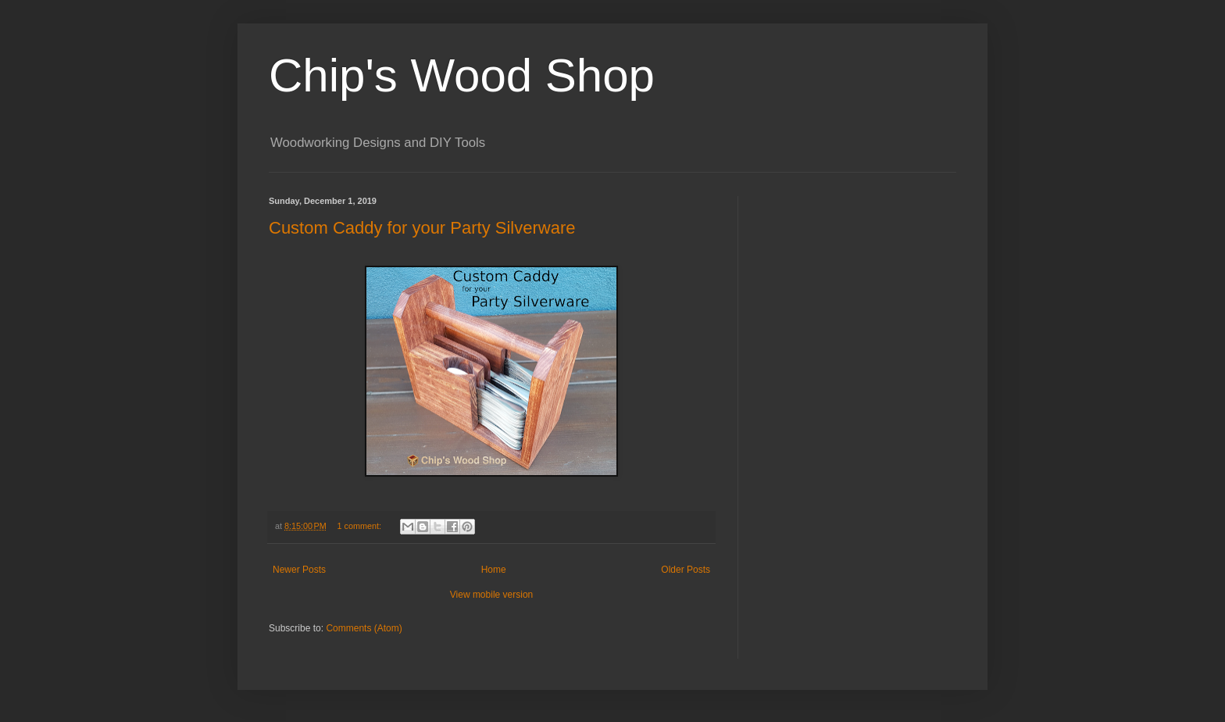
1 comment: (361, 526)
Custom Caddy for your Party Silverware (422, 228)
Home (493, 569)
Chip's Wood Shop (462, 75)
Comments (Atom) (364, 628)
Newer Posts (299, 569)
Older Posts (685, 569)
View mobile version (492, 594)
